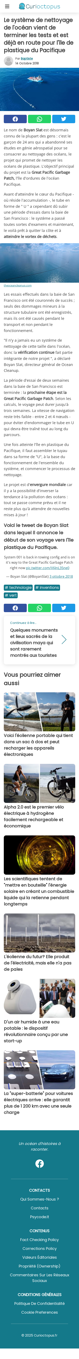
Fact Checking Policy (39, 1239)
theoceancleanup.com (18, 285)
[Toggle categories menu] (7, 6)
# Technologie (18, 587)
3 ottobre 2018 (61, 576)
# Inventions (47, 587)
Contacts (39, 1208)
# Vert (11, 595)
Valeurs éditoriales (39, 1257)
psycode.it (39, 1216)
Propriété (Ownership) (39, 1266)
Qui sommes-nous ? (39, 1199)
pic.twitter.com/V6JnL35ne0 (47, 568)
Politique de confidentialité (39, 1303)
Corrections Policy (40, 1248)
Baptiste (27, 58)
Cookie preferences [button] (39, 1312)
